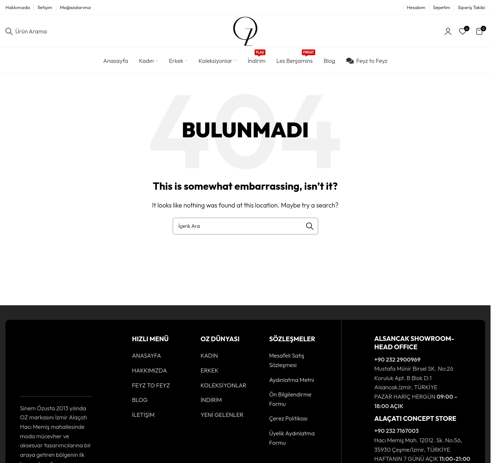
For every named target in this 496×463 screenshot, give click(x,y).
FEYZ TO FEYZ (151, 385)
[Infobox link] (413, 372)
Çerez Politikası (288, 418)
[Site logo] (245, 30)
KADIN (209, 355)
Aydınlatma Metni (291, 379)
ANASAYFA (146, 355)
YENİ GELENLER (221, 414)
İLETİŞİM (143, 414)
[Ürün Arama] (26, 31)
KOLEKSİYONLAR (223, 385)
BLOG (140, 399)
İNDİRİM (210, 399)
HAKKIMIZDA (149, 370)
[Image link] (42, 361)
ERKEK (209, 370)
